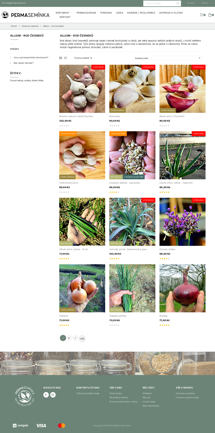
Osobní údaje (149, 401)
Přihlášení (147, 393)
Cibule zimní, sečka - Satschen (176, 182)
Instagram (53, 395)
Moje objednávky (151, 406)
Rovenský (114, 116)
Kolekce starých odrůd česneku (76, 116)
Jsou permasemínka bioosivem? (29, 57)
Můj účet (147, 397)
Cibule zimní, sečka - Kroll (73, 249)
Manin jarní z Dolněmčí (172, 116)
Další (75, 338)
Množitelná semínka (119, 397)
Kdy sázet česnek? (22, 63)
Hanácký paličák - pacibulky (124, 182)
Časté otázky (116, 393)
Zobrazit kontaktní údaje (87, 393)
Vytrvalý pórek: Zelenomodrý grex (128, 249)
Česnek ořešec (167, 249)
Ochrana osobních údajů (187, 397)
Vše (82, 338)
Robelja (163, 315)
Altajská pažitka (117, 315)
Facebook (46, 395)
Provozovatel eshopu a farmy (124, 401)
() (202, 15)
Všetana (63, 315)
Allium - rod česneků (27, 35)
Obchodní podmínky (185, 393)
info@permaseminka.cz (14, 3)
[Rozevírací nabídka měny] (206, 3)
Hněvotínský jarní (68, 182)
